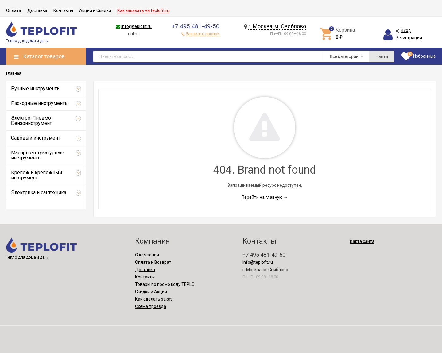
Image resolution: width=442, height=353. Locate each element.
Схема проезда (150, 306)
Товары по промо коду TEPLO (165, 284)
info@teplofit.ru (136, 26)
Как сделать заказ (154, 299)
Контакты (63, 10)
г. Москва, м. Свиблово (277, 26)
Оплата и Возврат (153, 262)
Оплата (13, 10)
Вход (406, 30)
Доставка (37, 10)
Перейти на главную (262, 197)
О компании (147, 254)
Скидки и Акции (151, 291)
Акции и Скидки (95, 10)
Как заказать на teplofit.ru (143, 10)
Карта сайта (362, 241)
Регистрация (409, 37)
